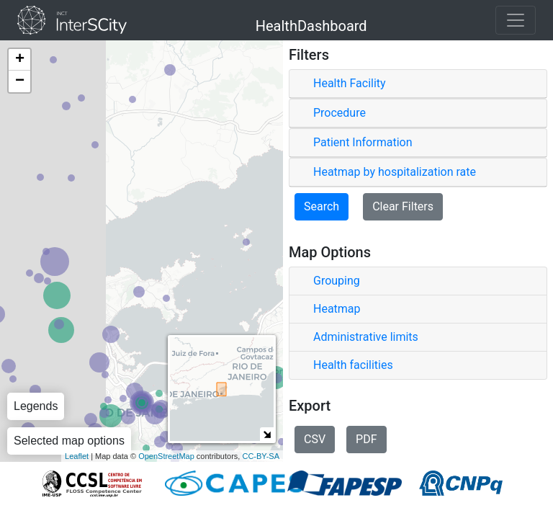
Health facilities (353, 365)
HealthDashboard (311, 23)
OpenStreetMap (166, 456)
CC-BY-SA (260, 456)
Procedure (339, 113)
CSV (314, 439)
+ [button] (19, 60)
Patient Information (362, 142)
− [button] (19, 81)
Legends (36, 406)
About (40, 507)
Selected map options (69, 440)
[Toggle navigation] (515, 20)
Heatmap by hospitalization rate (394, 172)
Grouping (336, 280)
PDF (366, 439)
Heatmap (337, 309)
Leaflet (77, 456)
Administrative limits (365, 337)
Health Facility (349, 83)
